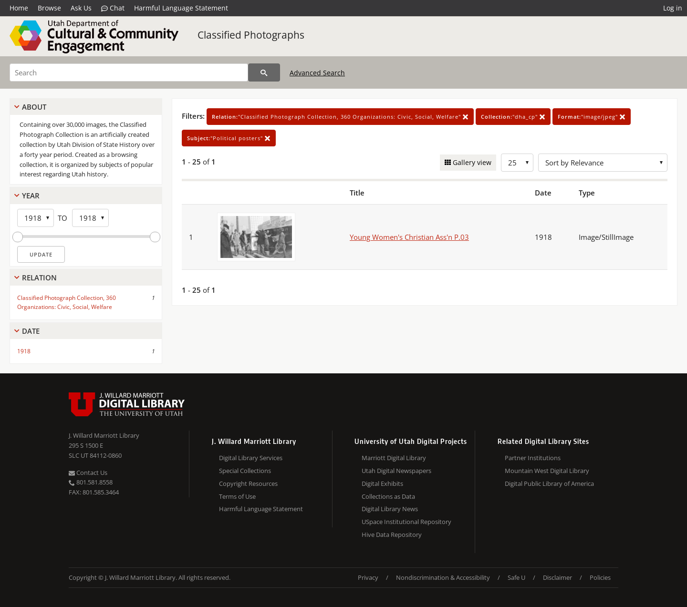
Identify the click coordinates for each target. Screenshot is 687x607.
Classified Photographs (251, 34)
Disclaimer (557, 577)
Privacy (368, 577)
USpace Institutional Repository (406, 521)
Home (19, 7)
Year (31, 195)
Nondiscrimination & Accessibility (443, 577)
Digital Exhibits (382, 483)
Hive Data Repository (392, 534)
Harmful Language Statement (181, 7)
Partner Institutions (533, 457)
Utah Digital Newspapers (396, 470)
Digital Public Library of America (549, 483)
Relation (39, 277)
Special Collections (245, 470)
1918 (24, 351)
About (34, 107)
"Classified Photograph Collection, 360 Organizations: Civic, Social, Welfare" (340, 116)
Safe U (516, 577)
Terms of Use (237, 496)
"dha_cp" (513, 116)
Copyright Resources (248, 483)
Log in (672, 7)
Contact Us (88, 472)
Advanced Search (317, 72)
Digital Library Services (250, 457)
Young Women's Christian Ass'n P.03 (409, 237)
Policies (600, 577)
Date (31, 331)
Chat (113, 8)
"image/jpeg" (591, 116)
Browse (49, 7)
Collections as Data (388, 496)
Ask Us (81, 7)
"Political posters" (229, 138)
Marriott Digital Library (394, 457)
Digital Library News (390, 508)
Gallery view (471, 162)
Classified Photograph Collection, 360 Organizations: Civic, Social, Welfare (66, 302)
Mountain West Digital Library (547, 470)
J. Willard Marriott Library (104, 435)
